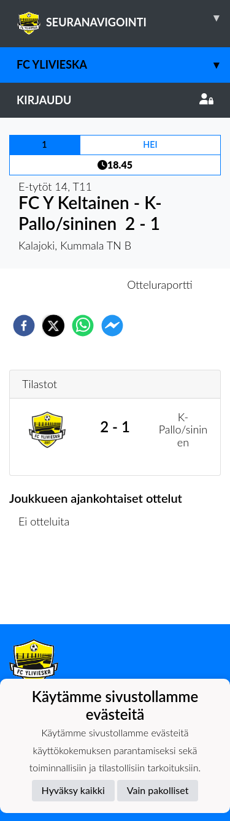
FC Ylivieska (123, 64)
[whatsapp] (83, 326)
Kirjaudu (115, 100)
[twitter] (53, 326)
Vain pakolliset (158, 790)
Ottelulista (48, 583)
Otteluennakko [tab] (72, 284)
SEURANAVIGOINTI (123, 18)
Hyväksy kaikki (73, 790)
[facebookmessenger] (112, 326)
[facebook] (24, 326)
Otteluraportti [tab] (160, 284)
